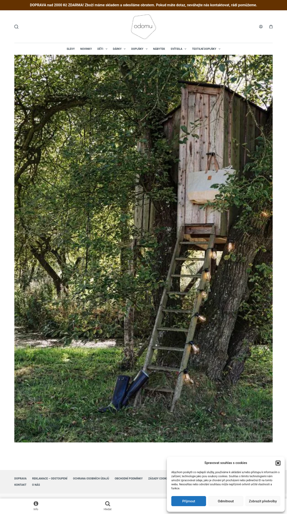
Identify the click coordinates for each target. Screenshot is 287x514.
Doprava (20, 478)
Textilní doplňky (207, 49)
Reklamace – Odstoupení (49, 478)
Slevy (71, 48)
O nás (36, 484)
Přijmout (188, 501)
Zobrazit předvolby (263, 501)
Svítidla (179, 49)
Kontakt (20, 484)
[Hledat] (16, 27)
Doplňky (140, 49)
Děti (103, 49)
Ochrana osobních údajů (91, 478)
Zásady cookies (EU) (162, 478)
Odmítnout (226, 501)
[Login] (261, 26)
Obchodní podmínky (129, 478)
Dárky (120, 49)
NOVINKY (86, 48)
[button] (278, 463)
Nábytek (159, 48)
